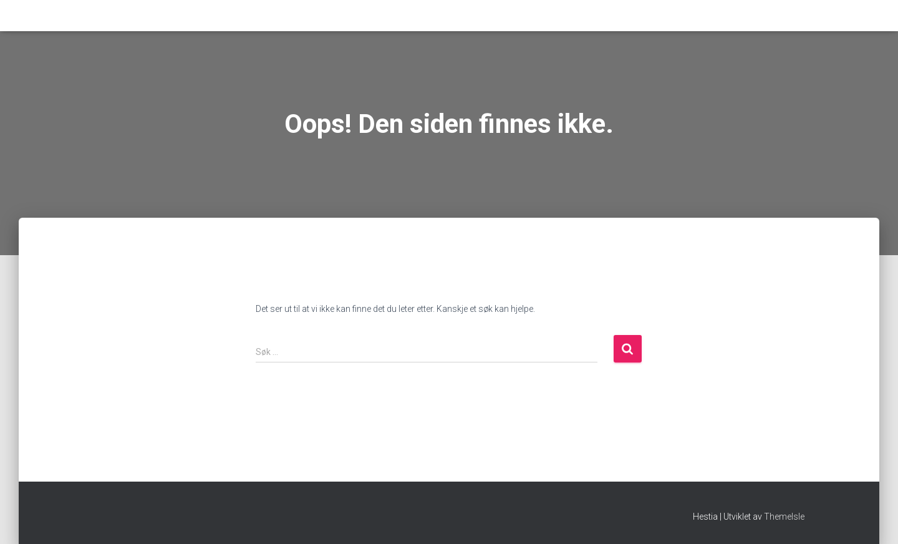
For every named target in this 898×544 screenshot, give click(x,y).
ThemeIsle (784, 517)
